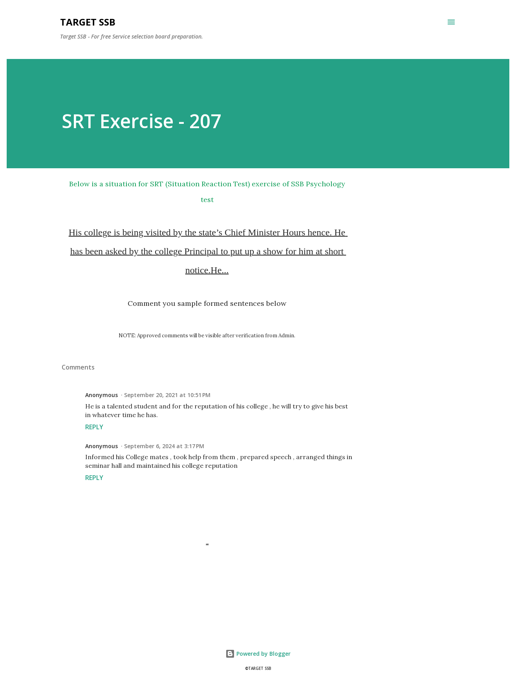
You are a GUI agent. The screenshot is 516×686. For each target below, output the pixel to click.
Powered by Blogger (258, 653)
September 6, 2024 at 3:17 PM (164, 446)
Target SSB (87, 21)
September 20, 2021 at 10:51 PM (167, 395)
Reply (94, 427)
